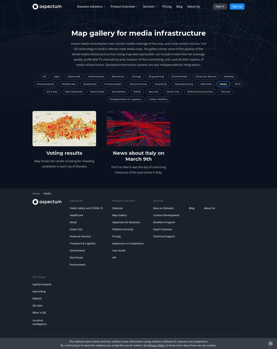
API (114, 257)
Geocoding (39, 291)
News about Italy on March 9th (138, 156)
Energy (136, 76)
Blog (191, 208)
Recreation (119, 91)
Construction (96, 76)
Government (77, 250)
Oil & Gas (51, 91)
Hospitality (90, 84)
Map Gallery (119, 215)
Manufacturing (184, 84)
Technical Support (164, 236)
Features (117, 208)
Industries (76, 200)
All (44, 76)
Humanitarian (113, 84)
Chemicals (73, 76)
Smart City (172, 91)
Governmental (45, 84)
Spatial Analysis (42, 284)
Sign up (237, 6)
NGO (238, 84)
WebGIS (37, 298)
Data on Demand (163, 208)
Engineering (156, 76)
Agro (57, 76)
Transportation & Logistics (125, 99)
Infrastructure (138, 84)
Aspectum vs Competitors (128, 243)
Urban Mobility (158, 99)
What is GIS (39, 312)
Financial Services (80, 236)
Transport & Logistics (83, 243)
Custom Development (166, 215)
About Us (209, 208)
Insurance (161, 84)
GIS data (38, 305)
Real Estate (97, 91)
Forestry (229, 76)
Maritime (206, 84)
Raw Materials (74, 91)
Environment (180, 76)
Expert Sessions (162, 229)
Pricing (116, 236)
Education (118, 76)
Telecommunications (200, 91)
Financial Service (206, 76)
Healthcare (68, 84)
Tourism (226, 91)
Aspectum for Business (126, 222)
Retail (137, 91)
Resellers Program (164, 222)
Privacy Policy (156, 345)
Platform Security (123, 229)
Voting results (64, 153)
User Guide (119, 250)
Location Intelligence (39, 322)
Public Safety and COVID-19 (86, 208)
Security (154, 91)
